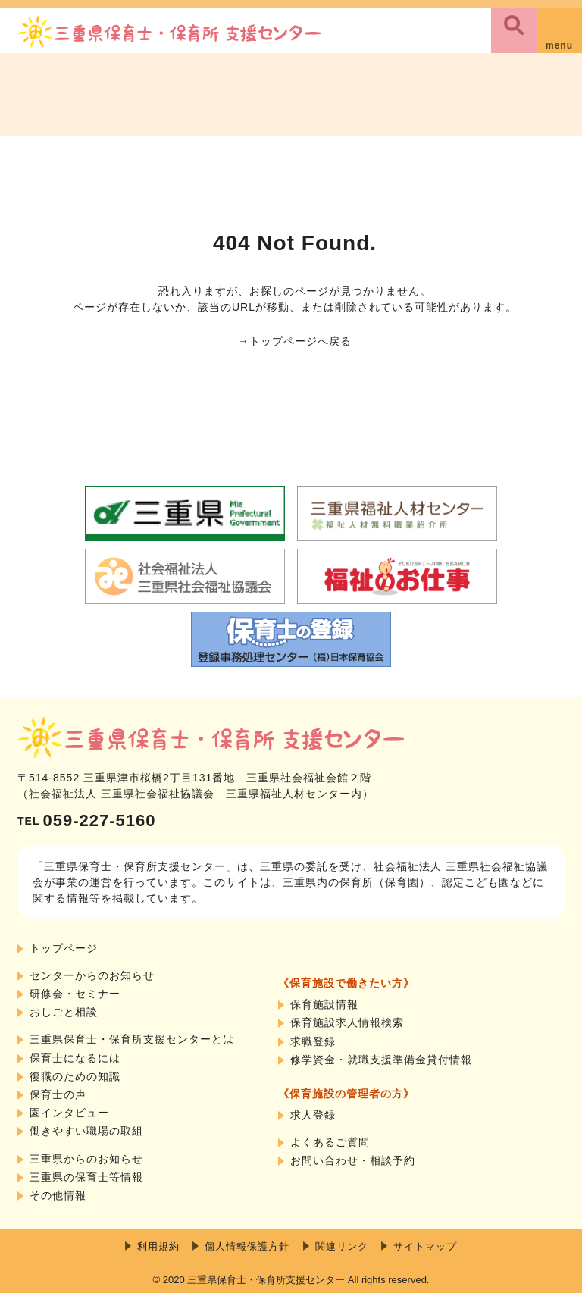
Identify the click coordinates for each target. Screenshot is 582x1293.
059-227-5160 (86, 820)
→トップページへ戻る (295, 341)
